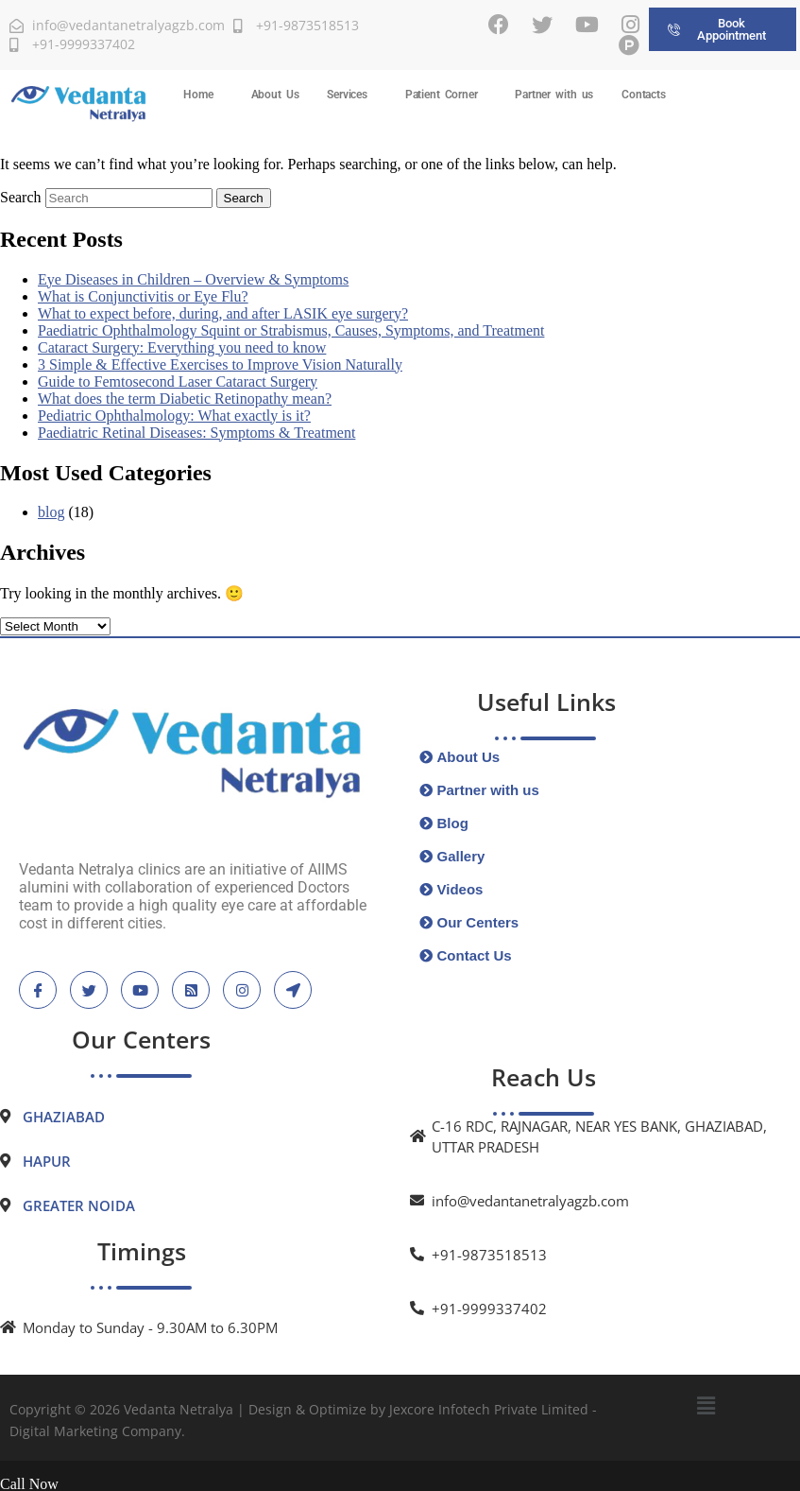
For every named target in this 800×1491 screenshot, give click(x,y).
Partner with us (554, 94)
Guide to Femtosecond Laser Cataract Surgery (177, 381)
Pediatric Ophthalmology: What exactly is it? (174, 415)
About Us (275, 94)
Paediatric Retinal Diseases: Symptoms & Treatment (196, 433)
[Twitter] (542, 24)
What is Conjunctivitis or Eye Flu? (143, 296)
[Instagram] (630, 24)
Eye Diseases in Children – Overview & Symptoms (193, 279)
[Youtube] (587, 24)
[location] (293, 990)
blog (51, 512)
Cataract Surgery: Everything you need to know (182, 347)
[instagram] (242, 990)
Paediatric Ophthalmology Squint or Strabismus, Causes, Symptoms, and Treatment (291, 330)
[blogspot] (191, 990)
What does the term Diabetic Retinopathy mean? (185, 398)
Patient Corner (441, 94)
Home (198, 94)
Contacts (643, 94)
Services (346, 94)
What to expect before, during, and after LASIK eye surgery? (223, 313)
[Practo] (629, 45)
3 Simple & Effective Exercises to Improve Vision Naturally (220, 364)
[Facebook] (498, 24)
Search (21, 197)
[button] (202, 95)
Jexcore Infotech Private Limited (488, 1409)
